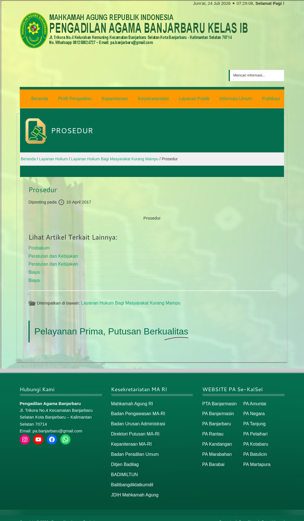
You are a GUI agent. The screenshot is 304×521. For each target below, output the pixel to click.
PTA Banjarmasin (218, 399)
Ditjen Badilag (124, 458)
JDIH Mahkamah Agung (133, 487)
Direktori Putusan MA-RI (134, 428)
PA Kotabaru (255, 438)
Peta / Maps (271, 514)
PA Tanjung (254, 419)
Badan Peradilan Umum (133, 448)
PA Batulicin (254, 448)
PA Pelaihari (254, 428)
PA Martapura (256, 458)
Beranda (226, 514)
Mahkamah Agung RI (131, 399)
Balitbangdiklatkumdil (131, 477)
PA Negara (253, 409)
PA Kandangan (216, 438)
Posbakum (38, 246)
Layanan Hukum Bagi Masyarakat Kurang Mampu (128, 299)
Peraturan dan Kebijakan (51, 253)
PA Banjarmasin (217, 409)
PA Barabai (212, 458)
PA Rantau (212, 428)
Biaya (33, 269)
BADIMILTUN (123, 467)
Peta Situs (247, 514)
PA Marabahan (216, 448)
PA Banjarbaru (215, 419)
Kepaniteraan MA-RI (130, 438)
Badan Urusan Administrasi (136, 419)
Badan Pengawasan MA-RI (136, 409)
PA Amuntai (254, 399)
